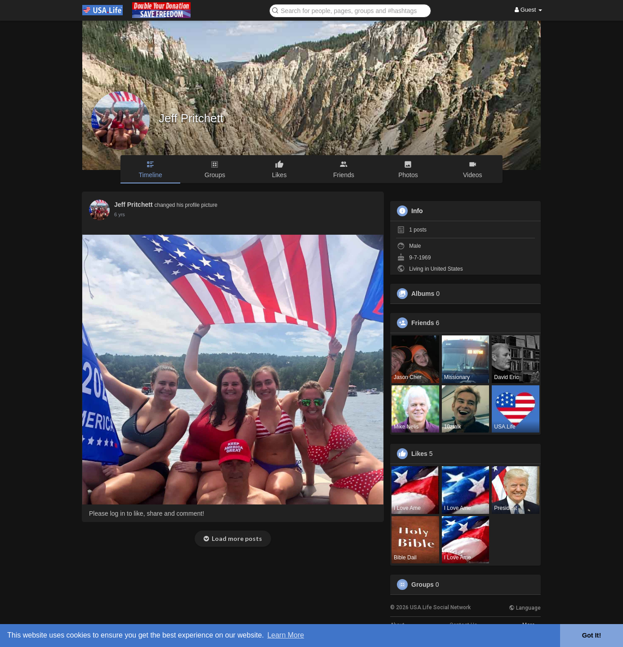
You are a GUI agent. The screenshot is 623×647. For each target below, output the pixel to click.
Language (525, 608)
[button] (350, 10)
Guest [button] (528, 9)
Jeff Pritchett (191, 118)
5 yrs (119, 214)
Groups (422, 584)
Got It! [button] (591, 635)
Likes (419, 453)
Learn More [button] (285, 635)
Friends (422, 322)
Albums (422, 293)
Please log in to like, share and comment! (146, 513)
